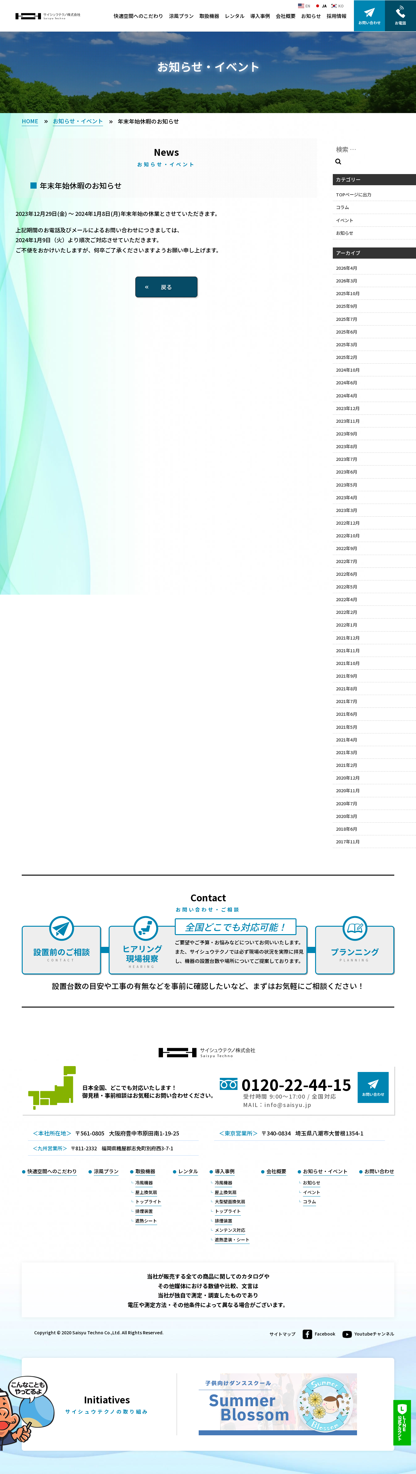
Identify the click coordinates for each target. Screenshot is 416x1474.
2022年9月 (346, 548)
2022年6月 (346, 574)
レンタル (235, 16)
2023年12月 (347, 408)
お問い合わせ (379, 1171)
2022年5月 (346, 586)
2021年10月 (347, 663)
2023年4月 (346, 497)
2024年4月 (346, 395)
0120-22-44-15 (296, 1084)
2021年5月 (346, 727)
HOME (30, 121)
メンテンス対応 (230, 1230)
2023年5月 (346, 484)
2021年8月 (346, 688)
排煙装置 (144, 1211)
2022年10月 (347, 535)
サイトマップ (282, 1334)
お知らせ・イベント (78, 121)
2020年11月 (347, 790)
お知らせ (311, 16)
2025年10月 (347, 293)
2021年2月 (346, 765)
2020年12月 (347, 777)
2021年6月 (346, 714)
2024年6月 (346, 382)
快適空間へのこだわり (138, 16)
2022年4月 (346, 599)
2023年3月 (346, 510)
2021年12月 (347, 637)
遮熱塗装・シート (232, 1239)
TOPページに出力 (353, 194)
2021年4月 (346, 739)
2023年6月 (346, 471)
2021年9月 (346, 675)
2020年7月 (346, 803)
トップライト (148, 1201)
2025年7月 (346, 319)
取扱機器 (209, 16)
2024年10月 (347, 369)
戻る (166, 287)
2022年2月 (346, 612)
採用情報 (336, 16)
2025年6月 (346, 331)
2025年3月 (346, 344)
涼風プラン (181, 16)
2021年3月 (346, 752)
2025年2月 (346, 357)
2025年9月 (346, 306)
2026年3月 (346, 280)
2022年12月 (347, 522)
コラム (342, 207)
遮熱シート (146, 1221)
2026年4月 (346, 268)
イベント (344, 220)
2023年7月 (346, 459)
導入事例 (260, 16)
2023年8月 (346, 446)
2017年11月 (347, 841)
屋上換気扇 (146, 1192)
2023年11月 (347, 421)
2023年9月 (346, 433)
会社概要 (286, 16)
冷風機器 (144, 1182)
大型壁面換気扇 (230, 1201)
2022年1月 (346, 624)
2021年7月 (346, 701)
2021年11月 (347, 650)
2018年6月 (346, 828)
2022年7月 (346, 561)
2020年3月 (346, 816)
